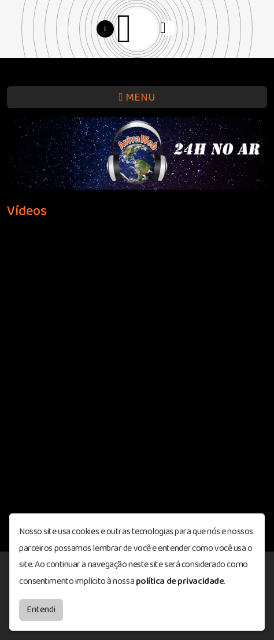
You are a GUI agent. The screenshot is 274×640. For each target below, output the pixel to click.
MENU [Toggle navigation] (137, 97)
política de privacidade (180, 581)
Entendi (41, 609)
